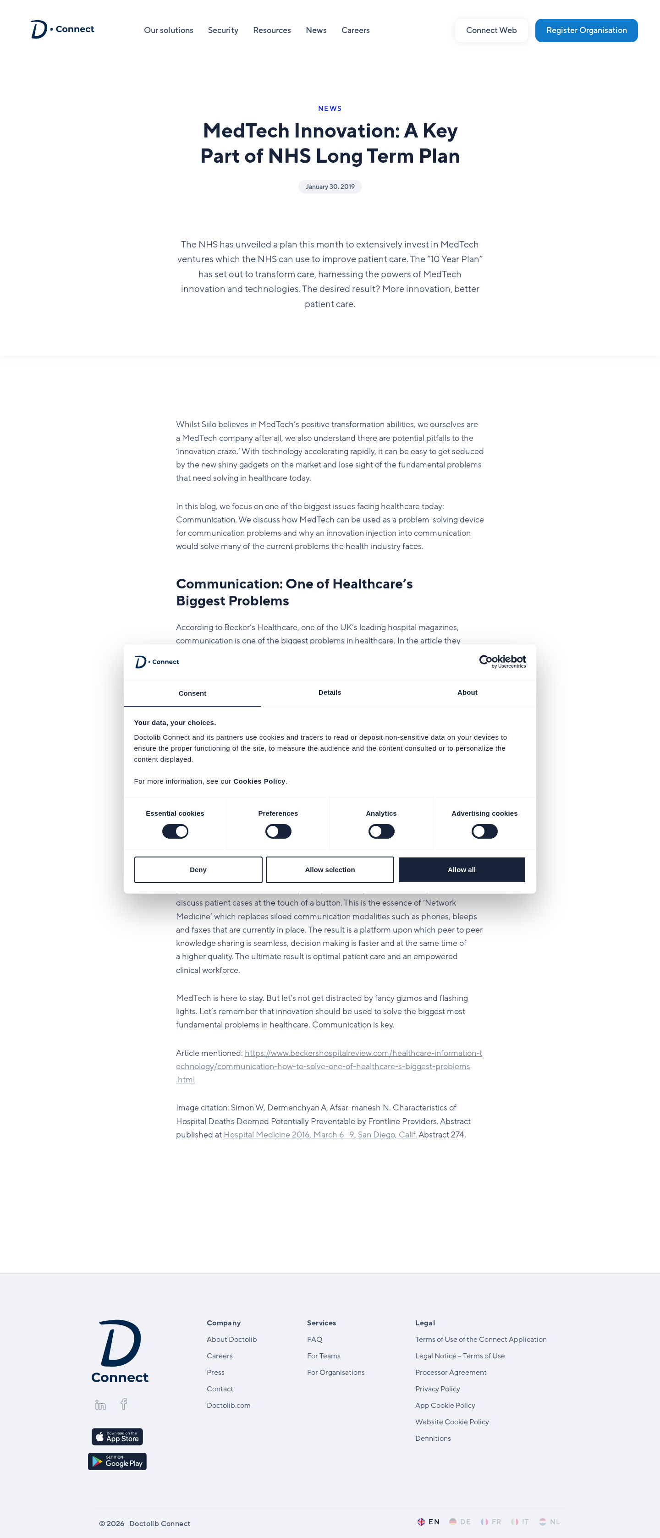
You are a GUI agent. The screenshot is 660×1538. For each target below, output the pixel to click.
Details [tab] (330, 692)
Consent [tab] (193, 693)
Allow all (462, 870)
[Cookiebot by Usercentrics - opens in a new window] (486, 661)
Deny (198, 870)
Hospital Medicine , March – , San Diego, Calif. (320, 1134)
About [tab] (467, 692)
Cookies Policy (259, 781)
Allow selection (330, 870)
